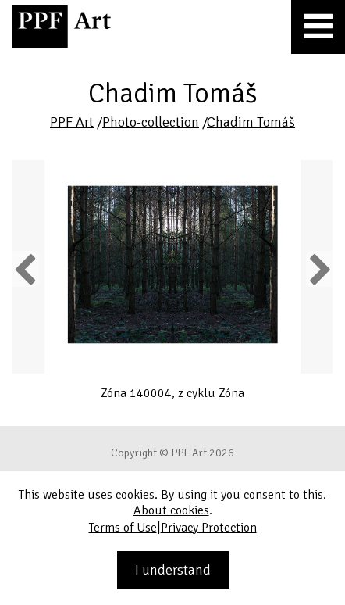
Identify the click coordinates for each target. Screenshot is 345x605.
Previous (25, 269)
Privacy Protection (209, 527)
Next (319, 269)
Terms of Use (123, 527)
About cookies (171, 510)
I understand (173, 569)
